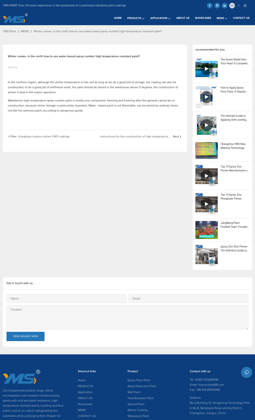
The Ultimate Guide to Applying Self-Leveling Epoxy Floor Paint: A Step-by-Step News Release (233, 118)
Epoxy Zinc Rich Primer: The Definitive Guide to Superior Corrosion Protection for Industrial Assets (234, 249)
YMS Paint (9, 31)
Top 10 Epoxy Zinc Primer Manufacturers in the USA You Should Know (235, 169)
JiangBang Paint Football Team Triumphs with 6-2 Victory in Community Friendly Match (235, 225)
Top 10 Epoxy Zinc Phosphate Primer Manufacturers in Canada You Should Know (232, 197)
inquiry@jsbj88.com (211, 384)
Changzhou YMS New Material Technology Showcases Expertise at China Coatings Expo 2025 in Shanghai (234, 146)
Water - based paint (100, 105)
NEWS (25, 31)
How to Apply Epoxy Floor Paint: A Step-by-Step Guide (233, 90)
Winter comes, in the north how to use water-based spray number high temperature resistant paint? (98, 31)
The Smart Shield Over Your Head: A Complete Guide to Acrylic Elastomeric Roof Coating (234, 61)
